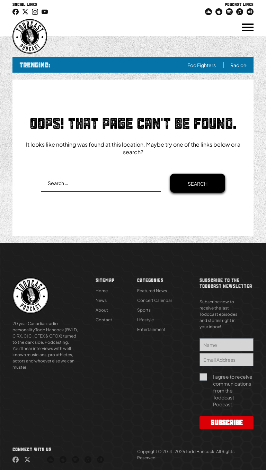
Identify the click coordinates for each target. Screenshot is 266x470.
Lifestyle (145, 319)
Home (102, 290)
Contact (104, 319)
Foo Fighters (209, 65)
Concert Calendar (154, 300)
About (102, 310)
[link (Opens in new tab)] (15, 11)
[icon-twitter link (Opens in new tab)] (25, 11)
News (101, 300)
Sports (144, 310)
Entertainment (151, 329)
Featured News (152, 290)
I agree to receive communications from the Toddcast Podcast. (232, 390)
